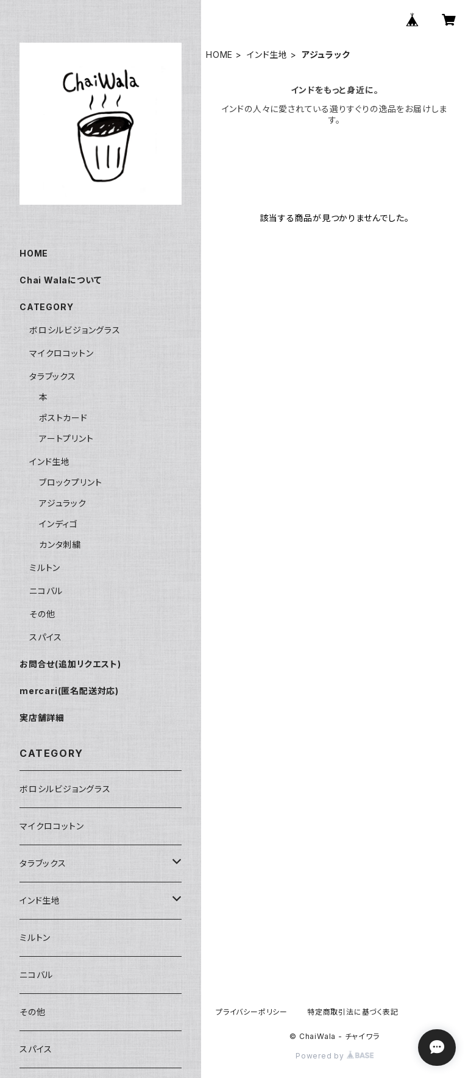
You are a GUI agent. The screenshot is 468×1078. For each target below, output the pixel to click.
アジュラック (63, 503)
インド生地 (267, 54)
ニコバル (46, 591)
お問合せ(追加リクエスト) (70, 664)
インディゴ (58, 524)
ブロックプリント (70, 482)
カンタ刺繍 (60, 544)
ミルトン (44, 567)
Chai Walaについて (60, 280)
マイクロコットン (61, 353)
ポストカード (63, 418)
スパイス (45, 637)
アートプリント (66, 438)
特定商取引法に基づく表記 (353, 1011)
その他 (42, 614)
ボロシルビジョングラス (75, 330)
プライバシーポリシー (252, 1011)
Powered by (335, 1055)
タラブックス (52, 376)
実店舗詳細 (42, 717)
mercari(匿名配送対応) (69, 691)
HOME (219, 54)
